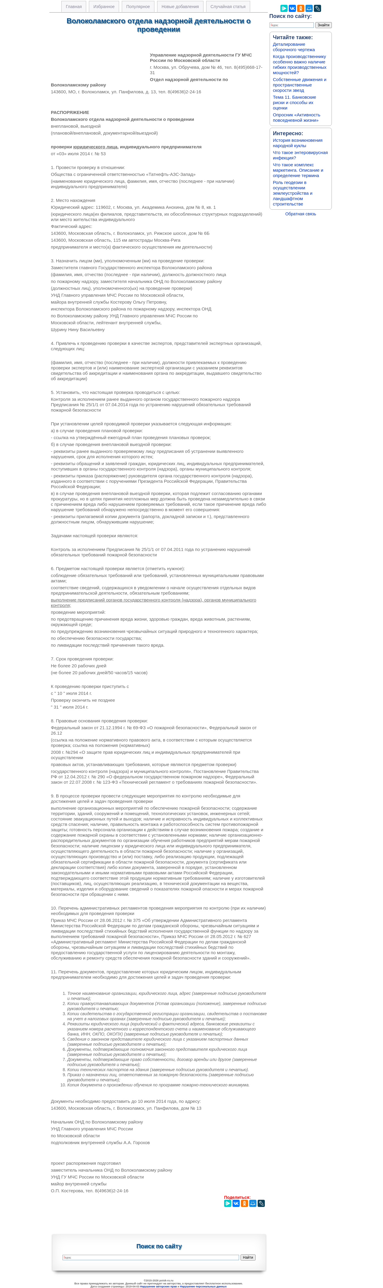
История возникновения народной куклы (298, 143)
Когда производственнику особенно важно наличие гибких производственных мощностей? (299, 64)
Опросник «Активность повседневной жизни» (296, 117)
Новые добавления (180, 6)
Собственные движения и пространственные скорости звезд (299, 85)
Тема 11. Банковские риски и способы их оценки (294, 102)
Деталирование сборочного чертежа (294, 47)
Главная (74, 6)
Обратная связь (300, 213)
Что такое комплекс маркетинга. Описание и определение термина (298, 170)
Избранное (104, 6)
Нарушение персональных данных (203, 1286)
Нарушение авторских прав (158, 1286)
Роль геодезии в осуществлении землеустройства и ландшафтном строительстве (292, 193)
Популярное (138, 6)
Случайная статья (228, 6)
